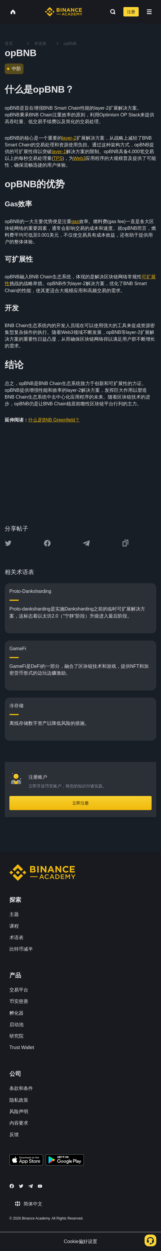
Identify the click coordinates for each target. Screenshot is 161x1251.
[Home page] (63, 11)
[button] (149, 11)
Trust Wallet (21, 1047)
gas (75, 221)
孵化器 (16, 1013)
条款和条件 (21, 1088)
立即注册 (80, 803)
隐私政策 (18, 1100)
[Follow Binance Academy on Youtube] (40, 1186)
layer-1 (59, 151)
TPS (57, 158)
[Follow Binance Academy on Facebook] (11, 1186)
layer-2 (69, 138)
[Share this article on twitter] (8, 543)
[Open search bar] (111, 11)
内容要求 (18, 1122)
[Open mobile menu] (149, 11)
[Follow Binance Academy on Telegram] (30, 1186)
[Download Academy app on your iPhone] (26, 1160)
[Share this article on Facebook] (47, 543)
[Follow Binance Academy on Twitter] (21, 1186)
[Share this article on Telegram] (86, 543)
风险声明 (18, 1111)
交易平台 (18, 989)
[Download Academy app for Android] (65, 1160)
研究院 (16, 1035)
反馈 (14, 1134)
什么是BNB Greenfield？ (54, 419)
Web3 (79, 158)
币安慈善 (18, 1001)
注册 (131, 11)
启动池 (16, 1024)
